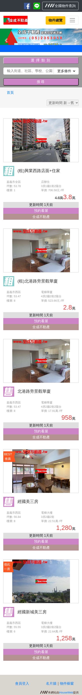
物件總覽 (56, 20)
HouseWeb (66, 692)
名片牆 (51, 683)
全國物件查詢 (60, 6)
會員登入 (22, 683)
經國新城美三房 (32, 612)
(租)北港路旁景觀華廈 (37, 281)
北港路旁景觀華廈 (34, 391)
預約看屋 (41, 210)
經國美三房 (27, 501)
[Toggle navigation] (72, 20)
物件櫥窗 (67, 683)
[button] (6, 40)
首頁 (10, 92)
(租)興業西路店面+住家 (38, 170)
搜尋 (41, 82)
